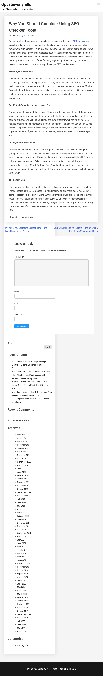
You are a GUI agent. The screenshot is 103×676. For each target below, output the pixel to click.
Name (17, 292)
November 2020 (23, 567)
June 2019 (21, 624)
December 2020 (23, 563)
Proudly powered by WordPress (42, 669)
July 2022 (21, 499)
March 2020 (22, 594)
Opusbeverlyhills (16, 4)
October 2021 (22, 530)
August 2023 (22, 465)
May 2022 (21, 506)
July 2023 (21, 469)
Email (17, 303)
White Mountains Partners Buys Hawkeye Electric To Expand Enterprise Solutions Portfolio (29, 364)
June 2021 (21, 543)
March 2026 (22, 441)
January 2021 (23, 560)
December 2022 (23, 482)
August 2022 (22, 496)
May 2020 (21, 587)
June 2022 (21, 503)
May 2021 (21, 547)
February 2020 (23, 597)
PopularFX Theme (67, 669)
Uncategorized (23, 645)
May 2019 (21, 628)
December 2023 (23, 452)
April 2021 (21, 550)
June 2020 (21, 584)
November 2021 (23, 526)
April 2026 (21, 438)
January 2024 (23, 448)
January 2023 (23, 479)
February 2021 (23, 557)
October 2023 (22, 458)
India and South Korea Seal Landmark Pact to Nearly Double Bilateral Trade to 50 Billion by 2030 (30, 385)
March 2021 (22, 553)
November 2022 (23, 486)
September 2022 (24, 492)
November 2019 (23, 607)
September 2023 (24, 462)
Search (11, 343)
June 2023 (21, 472)
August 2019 (22, 618)
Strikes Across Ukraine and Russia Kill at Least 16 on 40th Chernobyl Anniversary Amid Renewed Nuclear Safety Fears (31, 374)
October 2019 (22, 611)
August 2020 (22, 577)
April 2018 (21, 631)
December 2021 (23, 523)
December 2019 (23, 604)
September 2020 (24, 574)
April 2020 (21, 591)
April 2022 (21, 509)
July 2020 (21, 580)
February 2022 (23, 516)
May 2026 (21, 435)
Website (18, 314)
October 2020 (22, 570)
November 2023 (23, 455)
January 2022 (23, 519)
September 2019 (24, 614)
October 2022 (22, 489)
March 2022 (22, 513)
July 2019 (21, 621)
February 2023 (23, 475)
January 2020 (23, 601)
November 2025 (23, 445)
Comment (19, 257)
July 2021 (21, 540)
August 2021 (22, 536)
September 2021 (24, 533)
